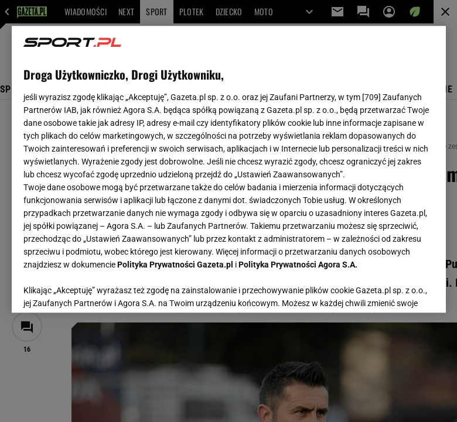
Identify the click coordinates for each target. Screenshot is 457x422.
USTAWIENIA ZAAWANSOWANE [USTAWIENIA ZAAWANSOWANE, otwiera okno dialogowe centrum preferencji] (100, 289)
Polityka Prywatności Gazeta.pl (175, 264)
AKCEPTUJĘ (394, 289)
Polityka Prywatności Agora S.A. (297, 264)
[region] (229, 169)
